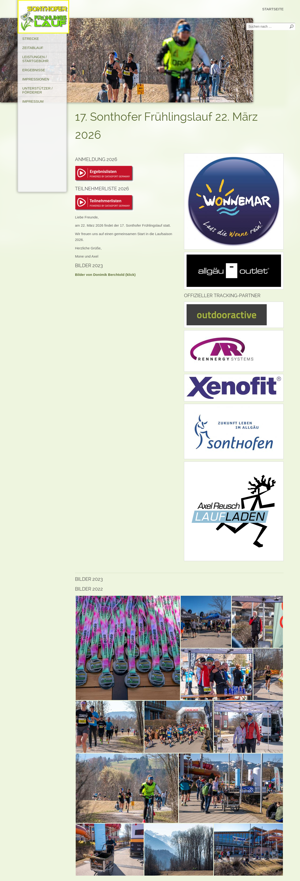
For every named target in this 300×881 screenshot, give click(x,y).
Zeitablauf (32, 48)
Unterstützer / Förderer (37, 90)
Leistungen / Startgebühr (35, 59)
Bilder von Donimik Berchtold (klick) (105, 275)
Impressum (33, 101)
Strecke (30, 39)
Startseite (273, 9)
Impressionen (35, 79)
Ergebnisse (33, 70)
